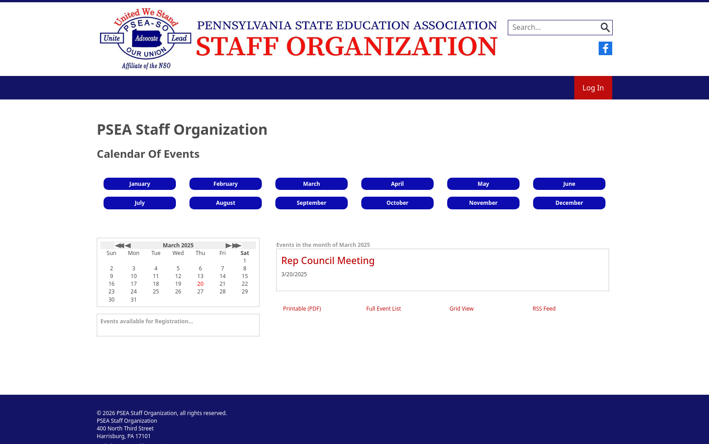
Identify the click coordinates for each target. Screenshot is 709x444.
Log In (593, 88)
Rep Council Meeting (328, 260)
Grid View (461, 308)
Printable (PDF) (302, 308)
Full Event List (383, 308)
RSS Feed (544, 308)
